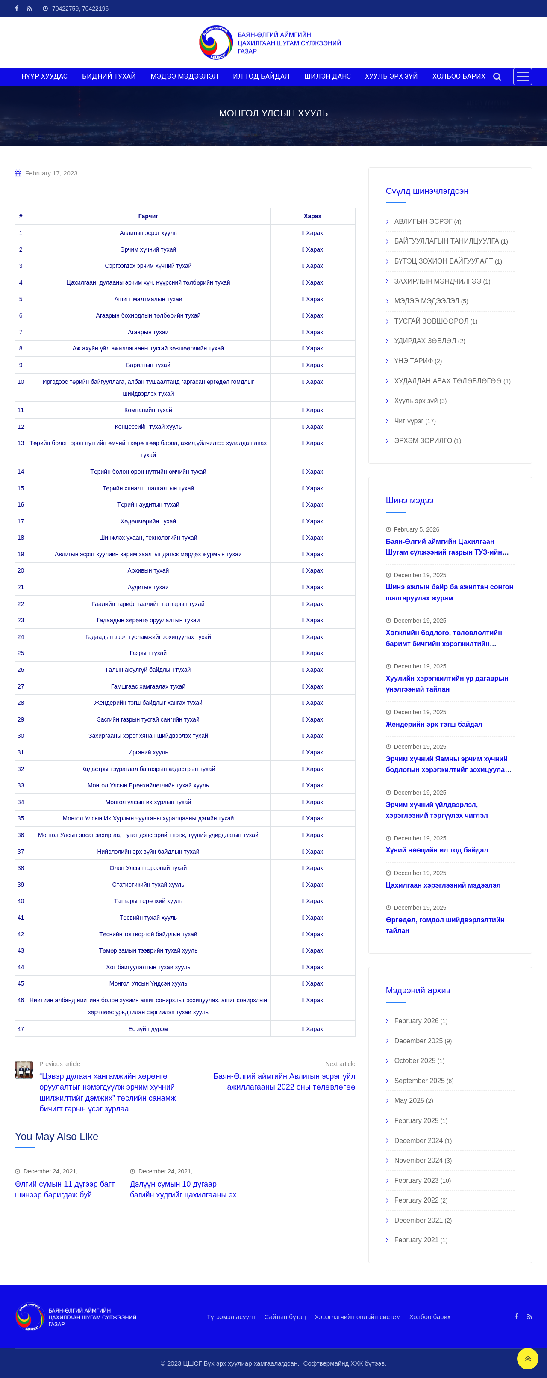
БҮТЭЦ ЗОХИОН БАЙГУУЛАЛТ (443, 261)
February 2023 (416, 1180)
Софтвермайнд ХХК (333, 1363)
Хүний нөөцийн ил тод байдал (437, 850)
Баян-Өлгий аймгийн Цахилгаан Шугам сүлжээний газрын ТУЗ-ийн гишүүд (444, 552)
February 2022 (416, 1200)
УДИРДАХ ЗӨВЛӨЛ (425, 340)
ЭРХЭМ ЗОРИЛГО (423, 440)
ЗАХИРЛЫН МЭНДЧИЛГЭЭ (438, 281)
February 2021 (416, 1240)
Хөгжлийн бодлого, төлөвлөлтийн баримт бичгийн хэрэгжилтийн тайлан (444, 643)
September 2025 (419, 1080)
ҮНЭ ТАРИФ (413, 361)
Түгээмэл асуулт (231, 1316)
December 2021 (418, 1220)
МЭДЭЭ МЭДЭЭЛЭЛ (184, 76)
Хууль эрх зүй (416, 400)
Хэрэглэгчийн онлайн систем (357, 1316)
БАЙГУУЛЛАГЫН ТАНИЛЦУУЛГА (446, 241)
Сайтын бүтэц (285, 1316)
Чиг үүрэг (409, 421)
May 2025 (409, 1100)
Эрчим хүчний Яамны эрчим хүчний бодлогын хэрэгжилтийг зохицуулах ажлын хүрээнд (447, 769)
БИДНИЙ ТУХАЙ (109, 76)
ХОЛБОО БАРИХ (458, 76)
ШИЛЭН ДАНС (327, 76)
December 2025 (418, 1041)
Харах (312, 232)
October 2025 (415, 1060)
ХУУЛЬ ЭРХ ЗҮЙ (391, 76)
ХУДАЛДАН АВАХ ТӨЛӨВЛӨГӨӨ (448, 381)
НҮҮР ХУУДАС (44, 76)
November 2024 (418, 1160)
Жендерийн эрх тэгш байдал (434, 724)
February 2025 (416, 1120)
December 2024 (418, 1140)
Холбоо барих (429, 1316)
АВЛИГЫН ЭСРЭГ (423, 221)
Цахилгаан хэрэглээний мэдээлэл (443, 885)
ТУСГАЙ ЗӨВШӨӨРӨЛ (431, 321)
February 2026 (416, 1021)
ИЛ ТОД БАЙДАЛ (261, 76)
